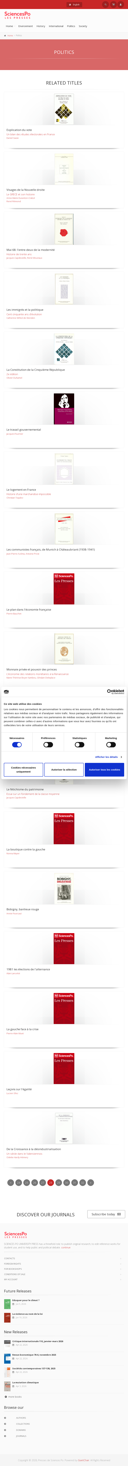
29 (58, 1182)
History (40, 26)
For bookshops (13, 1268)
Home (9, 26)
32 (82, 1182)
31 (74, 1182)
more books (13, 1396)
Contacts (9, 1258)
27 (42, 1182)
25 (26, 1182)
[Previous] (10, 1182)
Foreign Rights (12, 1263)
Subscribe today (106, 1214)
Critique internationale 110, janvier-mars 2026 (37, 1341)
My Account (11, 1279)
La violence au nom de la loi (27, 1313)
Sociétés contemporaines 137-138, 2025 (33, 1368)
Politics (71, 26)
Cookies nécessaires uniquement (23, 769)
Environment (25, 26)
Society (83, 26)
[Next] (90, 1182)
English (74, 4)
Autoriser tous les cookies (104, 769)
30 (66, 1182)
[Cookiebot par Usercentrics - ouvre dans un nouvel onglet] (109, 691)
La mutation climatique (25, 1382)
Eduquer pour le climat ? (26, 1300)
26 (34, 1182)
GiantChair (83, 1460)
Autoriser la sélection (64, 769)
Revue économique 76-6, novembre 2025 (34, 1354)
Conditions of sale (14, 1274)
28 (50, 1182)
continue (65, 1247)
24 (18, 1182)
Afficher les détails (106, 757)
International (56, 26)
